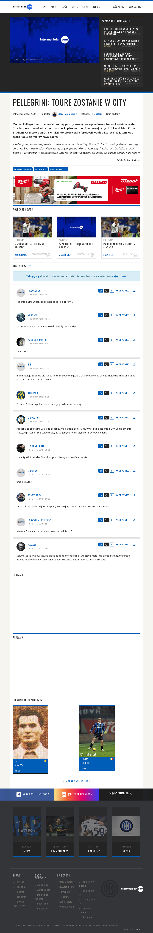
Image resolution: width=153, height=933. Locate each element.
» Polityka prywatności (19, 903)
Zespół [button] (63, 6)
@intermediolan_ (120, 793)
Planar (137, 929)
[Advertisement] (76, 605)
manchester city (58, 169)
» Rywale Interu (65, 887)
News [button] (43, 6)
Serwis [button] (96, 6)
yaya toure (40, 169)
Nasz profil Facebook (32, 794)
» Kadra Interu (64, 901)
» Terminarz (63, 892)
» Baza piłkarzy (65, 882)
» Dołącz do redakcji (41, 896)
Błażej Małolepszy (64, 114)
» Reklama (18, 892)
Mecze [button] (75, 6)
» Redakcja (19, 887)
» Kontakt (18, 882)
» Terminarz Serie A (85, 910)
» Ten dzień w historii (86, 883)
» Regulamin (19, 896)
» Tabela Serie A (86, 892)
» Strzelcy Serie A (87, 901)
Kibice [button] (85, 6)
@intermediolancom (76, 794)
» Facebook (41, 908)
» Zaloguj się (41, 885)
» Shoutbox (41, 903)
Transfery (97, 114)
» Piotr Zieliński (65, 906)
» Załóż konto (43, 890)
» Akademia (85, 917)
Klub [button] (53, 6)
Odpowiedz (123, 290)
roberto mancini (22, 169)
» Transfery (63, 896)
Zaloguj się (135, 6)
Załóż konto (118, 6)
